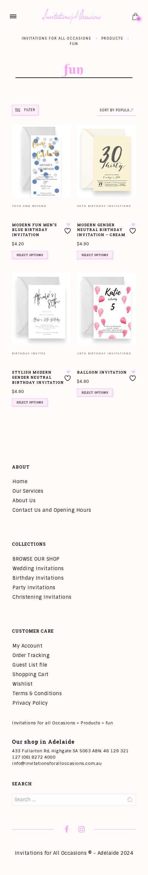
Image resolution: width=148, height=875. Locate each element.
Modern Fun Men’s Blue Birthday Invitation (34, 229)
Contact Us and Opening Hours (52, 510)
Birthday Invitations (38, 578)
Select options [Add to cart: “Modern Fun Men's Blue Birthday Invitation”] (29, 255)
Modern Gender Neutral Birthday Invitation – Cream (101, 229)
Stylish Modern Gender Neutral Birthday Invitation (38, 377)
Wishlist (23, 684)
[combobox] (116, 110)
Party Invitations (34, 587)
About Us (24, 500)
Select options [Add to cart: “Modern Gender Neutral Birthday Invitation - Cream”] (94, 255)
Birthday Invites (29, 353)
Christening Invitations (42, 597)
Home (20, 481)
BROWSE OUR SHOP (36, 559)
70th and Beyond (29, 206)
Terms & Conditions (37, 693)
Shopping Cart (31, 674)
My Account (27, 646)
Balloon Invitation (102, 372)
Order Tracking (31, 655)
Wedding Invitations (38, 568)
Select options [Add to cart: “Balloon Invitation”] (94, 392)
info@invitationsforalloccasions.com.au (56, 763)
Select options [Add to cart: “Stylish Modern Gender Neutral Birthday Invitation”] (29, 402)
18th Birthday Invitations (104, 353)
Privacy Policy (30, 703)
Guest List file (30, 665)
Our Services (28, 491)
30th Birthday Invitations (104, 206)
